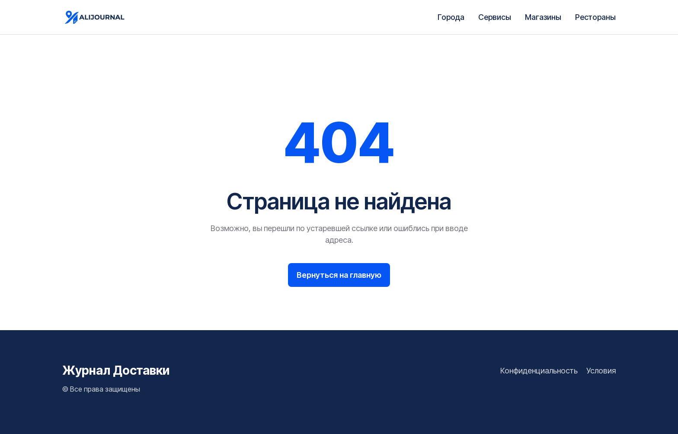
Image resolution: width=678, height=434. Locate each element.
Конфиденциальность (539, 370)
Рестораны (595, 17)
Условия (601, 370)
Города (451, 17)
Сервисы (494, 17)
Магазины (543, 17)
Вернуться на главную (339, 275)
